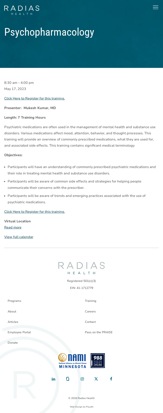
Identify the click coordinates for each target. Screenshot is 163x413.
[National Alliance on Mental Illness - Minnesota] (72, 360)
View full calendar (18, 237)
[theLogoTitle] (21, 10)
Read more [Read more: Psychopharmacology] (12, 227)
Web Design (76, 406)
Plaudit (89, 406)
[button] (155, 7)
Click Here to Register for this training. (34, 98)
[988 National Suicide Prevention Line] (98, 360)
